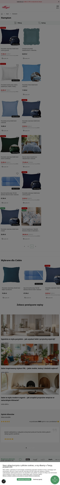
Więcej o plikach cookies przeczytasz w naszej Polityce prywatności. (21, 476)
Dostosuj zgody (37, 479)
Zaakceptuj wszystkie (24, 479)
